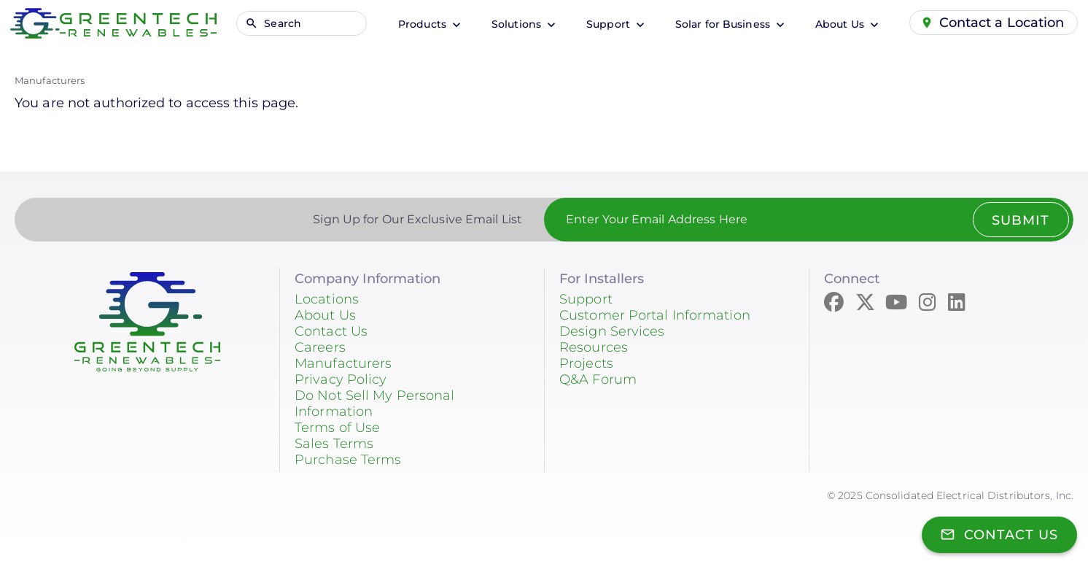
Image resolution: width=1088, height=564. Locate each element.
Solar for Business (724, 24)
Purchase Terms (348, 460)
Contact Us (331, 331)
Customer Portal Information (654, 315)
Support (609, 24)
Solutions (517, 24)
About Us (841, 24)
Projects (586, 363)
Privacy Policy (340, 379)
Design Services (612, 331)
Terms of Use (337, 428)
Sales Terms (334, 444)
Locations (327, 299)
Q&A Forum (598, 379)
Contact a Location (1002, 23)
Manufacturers (50, 80)
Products (423, 24)
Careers (320, 347)
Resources (593, 347)
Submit (1020, 220)
